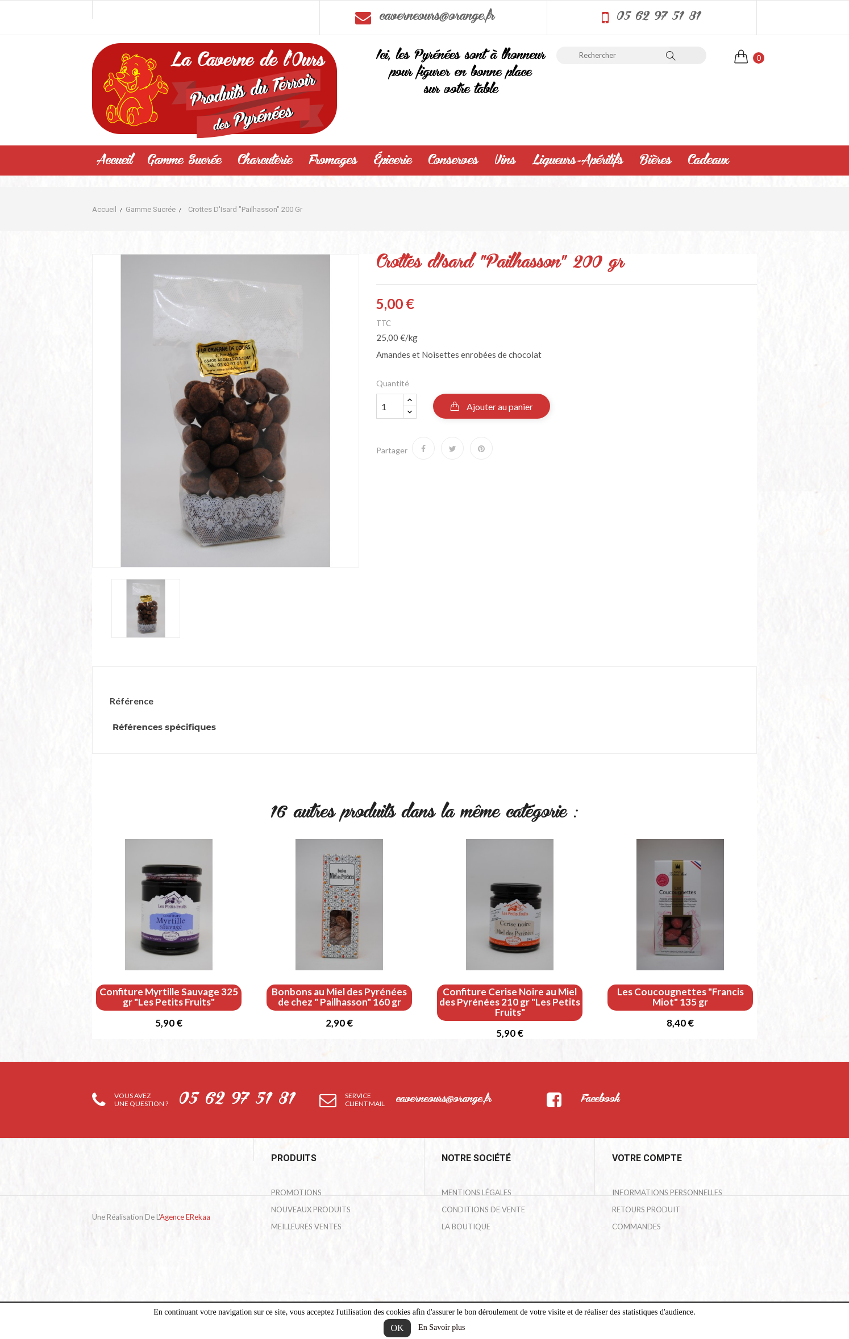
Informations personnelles (667, 1192)
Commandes (636, 1226)
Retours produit (646, 1209)
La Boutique (466, 1226)
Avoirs (625, 1243)
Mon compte (467, 1260)
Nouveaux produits (311, 1209)
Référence (131, 700)
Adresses (629, 1260)
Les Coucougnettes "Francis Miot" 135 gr (680, 997)
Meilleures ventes (306, 1226)
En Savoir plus (441, 1327)
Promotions (296, 1192)
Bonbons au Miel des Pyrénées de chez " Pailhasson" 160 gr (339, 997)
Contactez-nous (476, 1243)
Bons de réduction (650, 1277)
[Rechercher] (613, 55)
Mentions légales (476, 1192)
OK (396, 1328)
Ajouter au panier (499, 406)
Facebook (600, 1099)
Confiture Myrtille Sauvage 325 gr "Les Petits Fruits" (168, 997)
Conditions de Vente (483, 1209)
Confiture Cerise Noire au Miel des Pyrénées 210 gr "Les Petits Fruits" (509, 1002)
